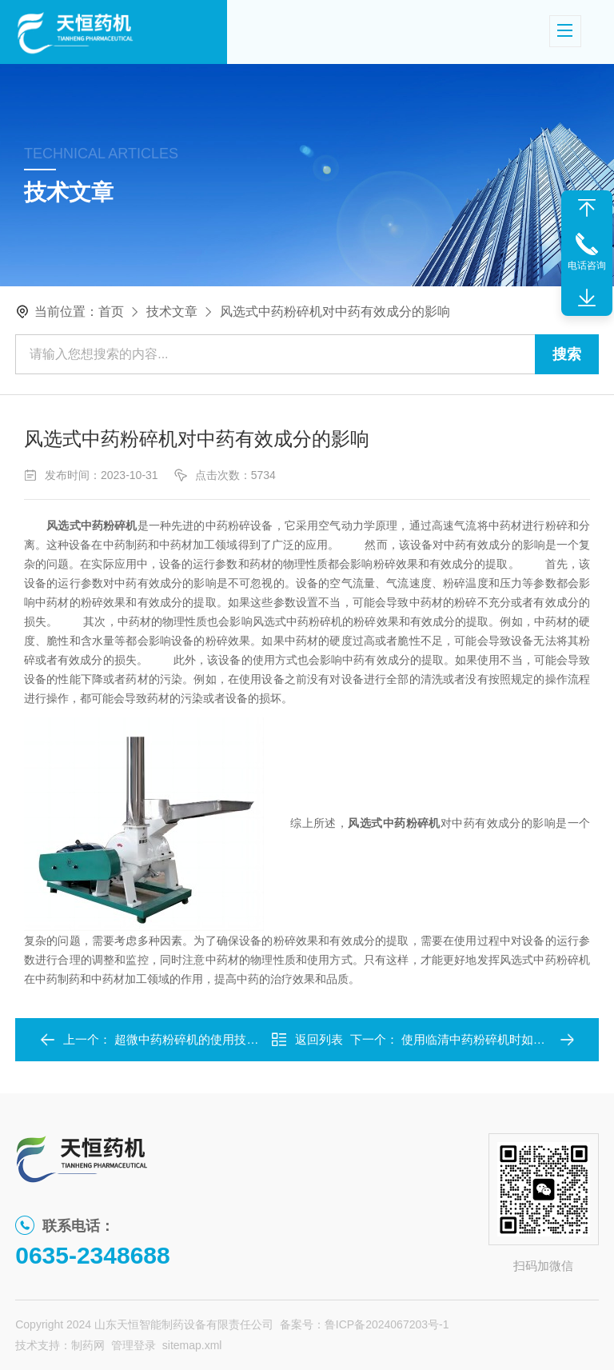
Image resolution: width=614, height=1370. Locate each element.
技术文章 (171, 311)
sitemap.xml (192, 1345)
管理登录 (133, 1345)
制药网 (88, 1345)
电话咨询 (587, 265)
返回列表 (307, 1040)
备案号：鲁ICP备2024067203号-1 (364, 1324)
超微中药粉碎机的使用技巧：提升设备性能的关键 (246, 1039)
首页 (111, 311)
